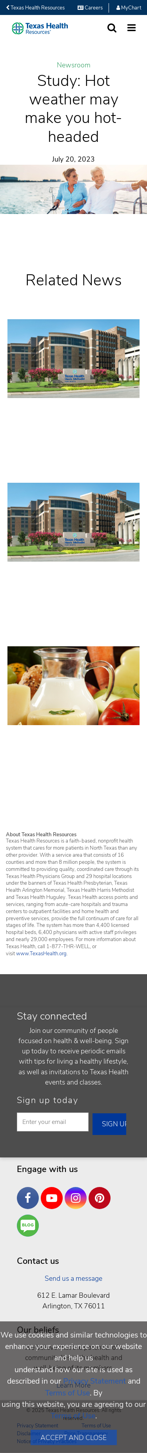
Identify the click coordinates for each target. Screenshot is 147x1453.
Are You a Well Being (29, 1226)
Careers (90, 7)
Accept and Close (73, 1437)
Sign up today (47, 1100)
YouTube (54, 1192)
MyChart (128, 7)
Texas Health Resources (35, 7)
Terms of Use (67, 1393)
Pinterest (102, 1192)
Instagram (78, 1192)
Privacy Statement (94, 1381)
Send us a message (73, 1278)
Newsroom (74, 65)
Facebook (30, 1192)
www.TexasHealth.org (41, 953)
